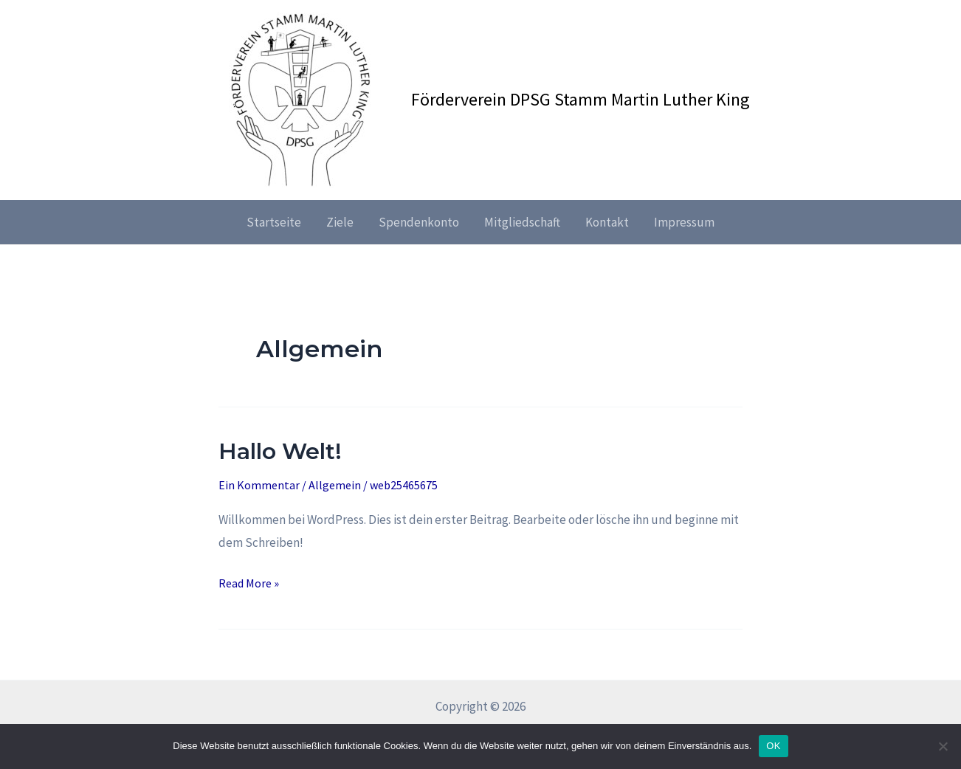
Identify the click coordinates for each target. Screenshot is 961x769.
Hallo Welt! (280, 451)
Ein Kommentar (259, 484)
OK (773, 745)
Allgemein (335, 484)
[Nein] (942, 746)
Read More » (248, 581)
